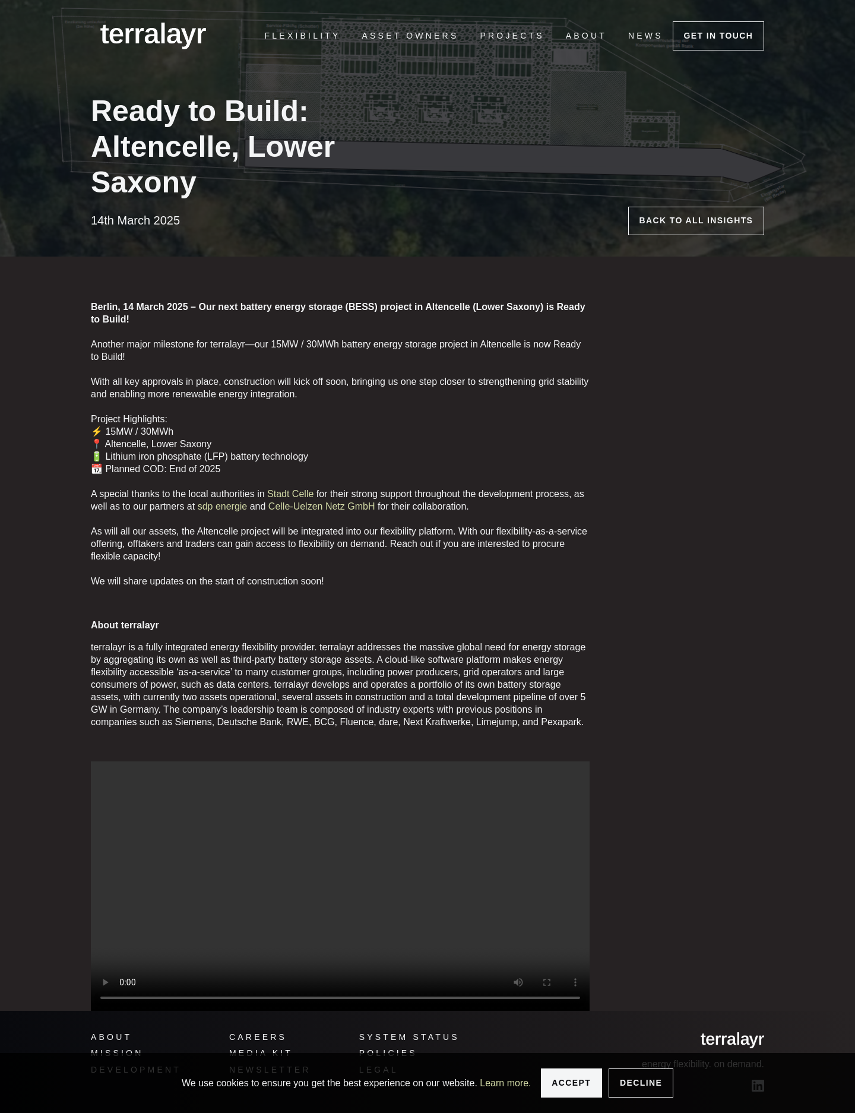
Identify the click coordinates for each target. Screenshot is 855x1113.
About (586, 35)
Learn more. (505, 1083)
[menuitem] (303, 35)
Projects (512, 35)
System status (409, 1037)
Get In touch (718, 35)
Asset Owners (410, 35)
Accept (571, 1082)
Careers (258, 1037)
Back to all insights (696, 220)
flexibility (303, 35)
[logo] (153, 36)
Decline (641, 1082)
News (645, 35)
